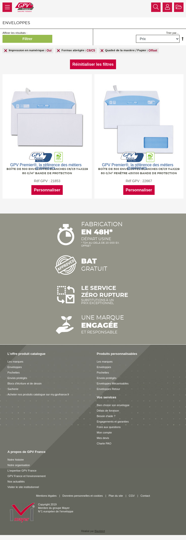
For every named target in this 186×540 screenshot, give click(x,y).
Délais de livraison (108, 410)
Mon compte (104, 432)
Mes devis (103, 437)
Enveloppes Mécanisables (113, 383)
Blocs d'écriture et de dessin (24, 383)
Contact (145, 495)
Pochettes (13, 372)
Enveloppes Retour (108, 388)
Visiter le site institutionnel (23, 487)
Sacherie (12, 388)
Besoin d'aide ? (106, 416)
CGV (132, 495)
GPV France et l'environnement (26, 476)
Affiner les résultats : (14, 32)
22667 (147, 181)
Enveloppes (14, 367)
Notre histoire (15, 459)
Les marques (15, 361)
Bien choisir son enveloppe (113, 405)
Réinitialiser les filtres (93, 64)
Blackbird (100, 531)
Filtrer (27, 39)
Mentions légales (46, 495)
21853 (55, 181)
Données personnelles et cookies (82, 495)
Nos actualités (16, 481)
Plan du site (116, 495)
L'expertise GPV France (21, 470)
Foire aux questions (109, 427)
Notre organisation (18, 465)
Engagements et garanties (113, 421)
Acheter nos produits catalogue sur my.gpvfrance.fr (38, 394)
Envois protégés (17, 378)
